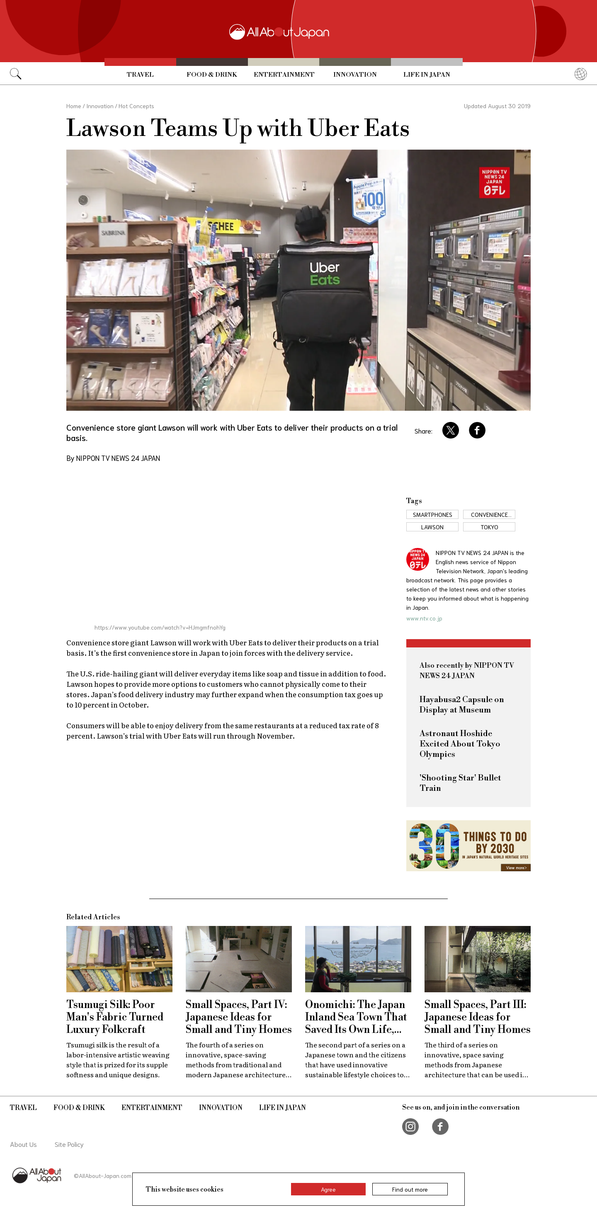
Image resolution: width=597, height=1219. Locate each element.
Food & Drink (212, 74)
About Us (23, 1143)
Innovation (355, 74)
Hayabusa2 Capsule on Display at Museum (462, 705)
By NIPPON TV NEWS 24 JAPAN (113, 457)
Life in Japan (426, 74)
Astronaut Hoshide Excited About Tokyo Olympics (460, 744)
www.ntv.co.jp (424, 618)
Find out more (410, 1189)
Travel (140, 74)
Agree (328, 1189)
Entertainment (284, 74)
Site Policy (69, 1143)
